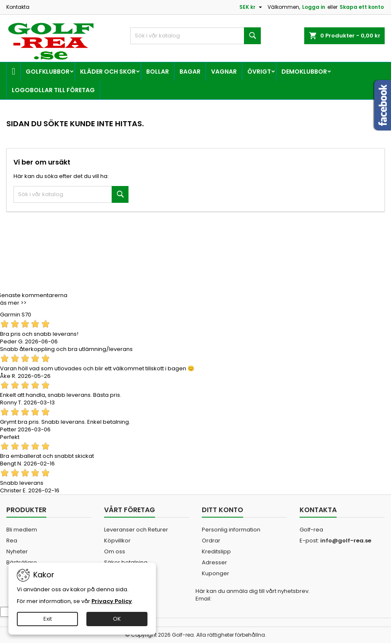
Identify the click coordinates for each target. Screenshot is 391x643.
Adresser (214, 562)
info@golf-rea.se (345, 541)
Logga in (313, 7)
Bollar (157, 71)
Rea (11, 541)
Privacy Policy (111, 601)
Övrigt (259, 71)
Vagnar (224, 71)
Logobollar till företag (53, 90)
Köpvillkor (117, 541)
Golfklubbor (48, 71)
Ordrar (211, 541)
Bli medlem (21, 530)
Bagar (190, 71)
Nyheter (17, 551)
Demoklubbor (304, 71)
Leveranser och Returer (136, 530)
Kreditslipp (216, 551)
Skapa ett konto (362, 7)
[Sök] (195, 35)
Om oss (114, 551)
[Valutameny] (251, 7)
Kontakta (17, 7)
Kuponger (215, 573)
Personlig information (231, 530)
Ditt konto (222, 510)
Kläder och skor (108, 71)
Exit (47, 619)
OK (117, 619)
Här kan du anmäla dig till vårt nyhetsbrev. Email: (253, 595)
